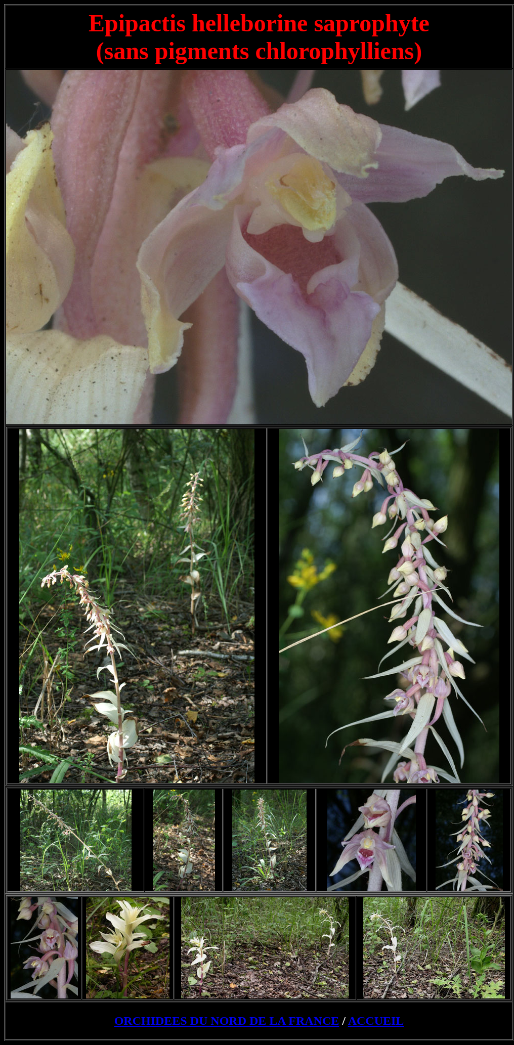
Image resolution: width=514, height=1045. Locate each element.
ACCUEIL (376, 1020)
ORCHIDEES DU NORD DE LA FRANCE (226, 1020)
